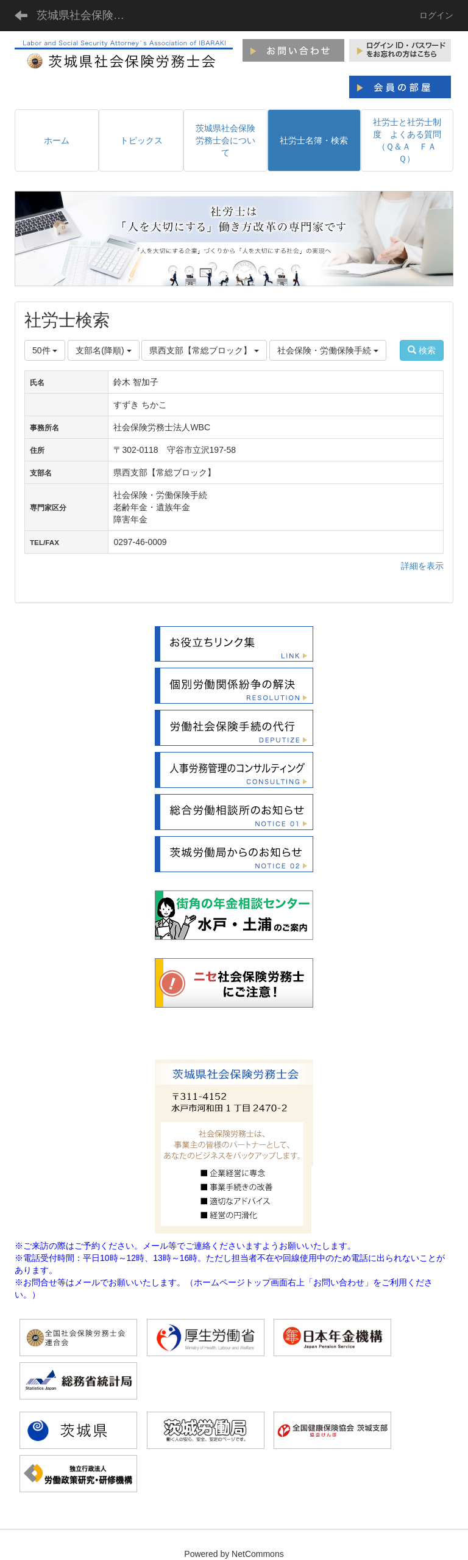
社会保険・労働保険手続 (327, 350)
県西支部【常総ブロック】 (204, 350)
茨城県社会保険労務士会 (88, 15)
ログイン (436, 15)
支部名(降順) (103, 350)
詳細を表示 (422, 566)
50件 (44, 350)
